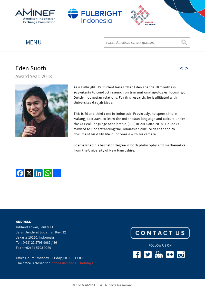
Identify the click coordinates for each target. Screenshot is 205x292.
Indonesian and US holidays (72, 263)
